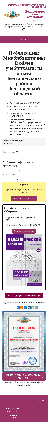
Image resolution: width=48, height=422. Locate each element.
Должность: (16, 113)
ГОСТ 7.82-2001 (10, 175)
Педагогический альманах (23, 14)
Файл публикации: (14, 140)
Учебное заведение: (20, 119)
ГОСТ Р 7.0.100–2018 (12, 170)
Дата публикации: (19, 103)
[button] (38, 400)
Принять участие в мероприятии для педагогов (24, 376)
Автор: (13, 106)
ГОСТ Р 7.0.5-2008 (11, 179)
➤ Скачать (9, 143)
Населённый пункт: (20, 128)
